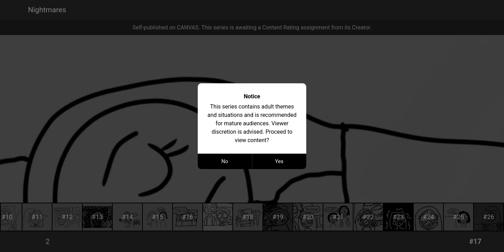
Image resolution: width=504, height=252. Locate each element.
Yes (279, 161)
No (225, 161)
